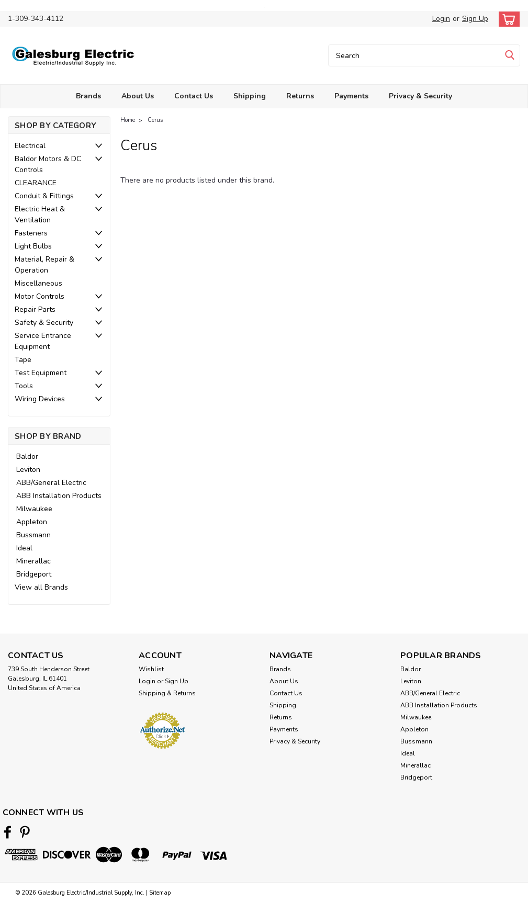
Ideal (24, 548)
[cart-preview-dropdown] (506, 19)
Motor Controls (39, 296)
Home (127, 120)
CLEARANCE (36, 183)
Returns (300, 96)
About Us (137, 96)
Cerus (155, 120)
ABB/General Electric (51, 483)
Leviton (28, 470)
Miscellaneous (38, 283)
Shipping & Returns (167, 693)
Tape (23, 360)
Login (441, 19)
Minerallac (33, 561)
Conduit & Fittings (44, 196)
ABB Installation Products (59, 496)
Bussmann (33, 535)
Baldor (27, 456)
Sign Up (475, 19)
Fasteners (31, 233)
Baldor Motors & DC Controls (48, 164)
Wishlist (151, 669)
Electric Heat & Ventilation (40, 214)
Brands (88, 96)
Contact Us (193, 96)
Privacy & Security (420, 96)
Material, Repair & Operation (44, 264)
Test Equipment (40, 373)
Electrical (30, 146)
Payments (351, 96)
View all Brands (41, 587)
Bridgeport (33, 574)
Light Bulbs (33, 246)
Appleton (31, 522)
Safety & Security (44, 323)
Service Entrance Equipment (43, 341)
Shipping (249, 96)
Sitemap (160, 893)
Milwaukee (34, 509)
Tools (24, 386)
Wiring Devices (40, 399)
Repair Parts (35, 309)
